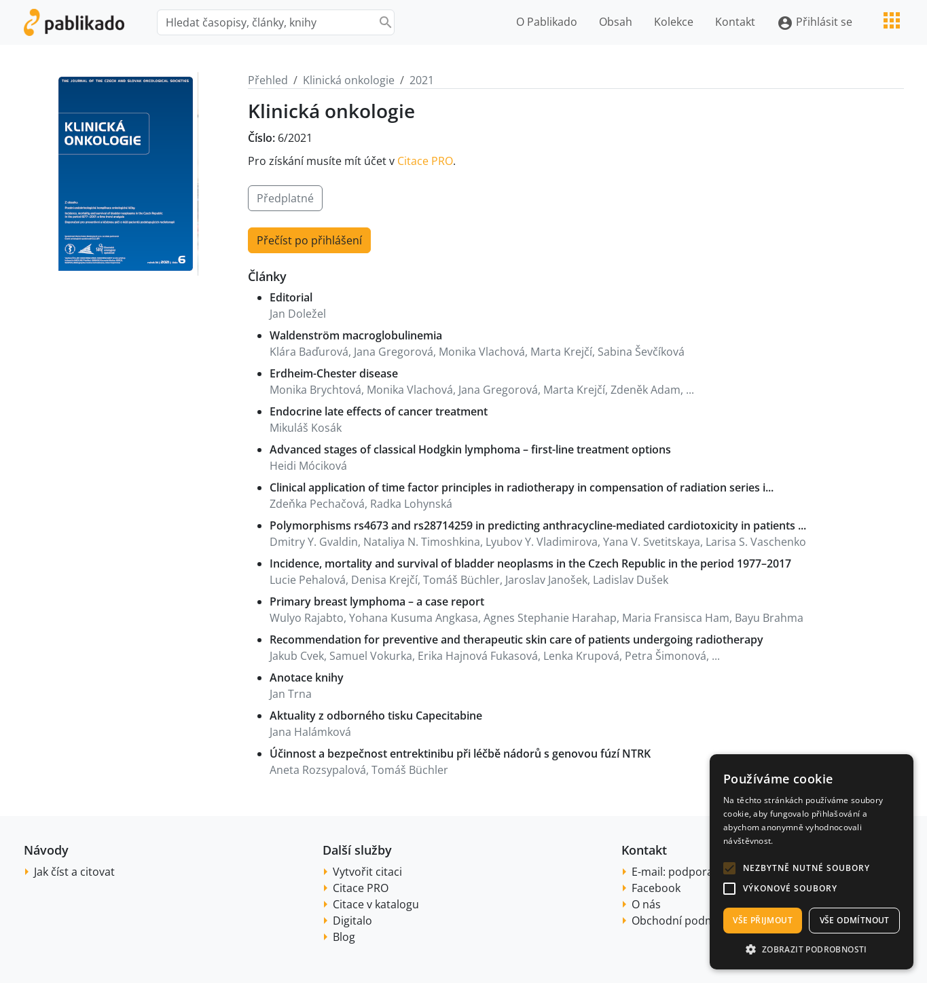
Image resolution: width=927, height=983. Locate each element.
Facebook (656, 887)
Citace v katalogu (376, 904)
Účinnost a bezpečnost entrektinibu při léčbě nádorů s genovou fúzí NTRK (460, 753)
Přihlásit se (814, 22)
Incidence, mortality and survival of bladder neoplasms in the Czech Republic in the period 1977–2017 (530, 563)
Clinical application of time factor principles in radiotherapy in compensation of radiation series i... (522, 487)
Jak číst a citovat (74, 871)
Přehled (268, 80)
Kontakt (735, 21)
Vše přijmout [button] (763, 920)
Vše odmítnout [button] (855, 920)
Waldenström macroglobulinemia (356, 335)
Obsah (615, 21)
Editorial (291, 297)
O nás (646, 904)
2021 (422, 80)
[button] (729, 868)
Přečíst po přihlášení (309, 240)
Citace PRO (425, 160)
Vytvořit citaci (367, 871)
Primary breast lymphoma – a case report (377, 601)
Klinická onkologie (349, 80)
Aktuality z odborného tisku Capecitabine (376, 715)
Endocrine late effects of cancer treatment (379, 411)
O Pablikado (546, 21)
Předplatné (285, 198)
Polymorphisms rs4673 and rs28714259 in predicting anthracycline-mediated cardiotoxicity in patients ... (538, 525)
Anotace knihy (307, 677)
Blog (344, 936)
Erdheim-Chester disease (334, 373)
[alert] (811, 861)
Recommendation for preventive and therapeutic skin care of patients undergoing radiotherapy (516, 639)
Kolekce (673, 21)
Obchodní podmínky (683, 920)
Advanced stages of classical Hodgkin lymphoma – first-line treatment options (470, 449)
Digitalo (352, 920)
